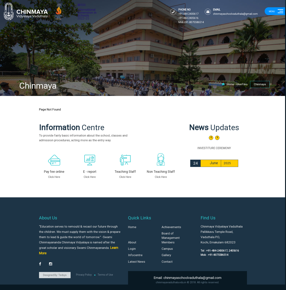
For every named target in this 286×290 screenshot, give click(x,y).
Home (228, 84)
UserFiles (242, 84)
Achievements (171, 227)
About (132, 242)
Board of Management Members (171, 238)
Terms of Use (105, 274)
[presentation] (211, 138)
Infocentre (135, 255)
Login (132, 248)
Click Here (54, 177)
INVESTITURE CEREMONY (214, 148)
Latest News (136, 261)
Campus (167, 248)
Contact (167, 261)
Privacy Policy (84, 274)
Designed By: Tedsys (55, 275)
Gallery (166, 255)
